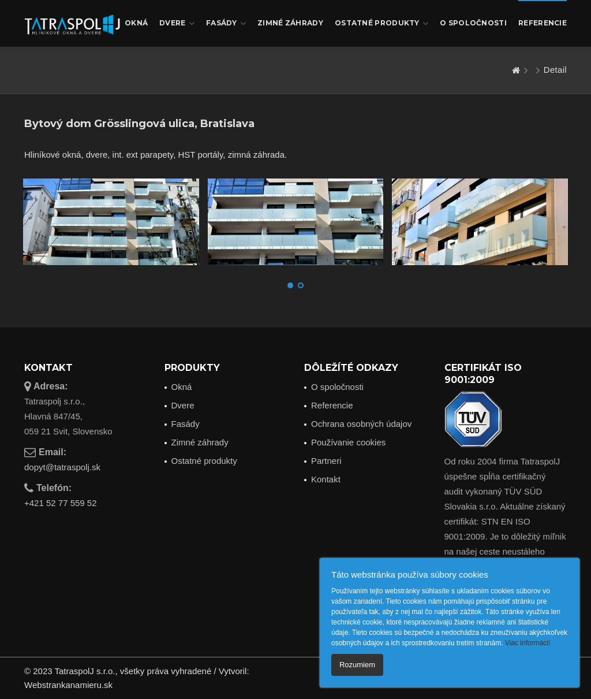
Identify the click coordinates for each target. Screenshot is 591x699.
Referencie (542, 22)
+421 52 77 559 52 (60, 503)
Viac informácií (527, 643)
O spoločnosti (473, 22)
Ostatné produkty (381, 23)
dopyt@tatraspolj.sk (62, 467)
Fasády (226, 23)
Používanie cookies (348, 442)
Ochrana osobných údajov (361, 424)
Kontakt (326, 479)
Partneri (326, 461)
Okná (136, 22)
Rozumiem (357, 664)
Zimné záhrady (290, 22)
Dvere (176, 23)
